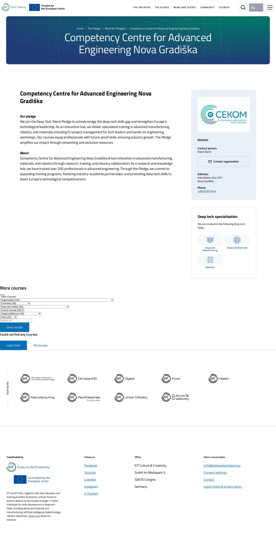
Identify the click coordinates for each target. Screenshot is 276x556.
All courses (2, 295)
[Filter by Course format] (12, 311)
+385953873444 (206, 192)
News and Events (179, 7)
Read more (34, 517)
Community (202, 7)
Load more (13, 346)
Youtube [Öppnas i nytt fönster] (90, 473)
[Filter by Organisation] (57, 301)
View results (14, 328)
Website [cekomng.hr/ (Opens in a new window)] (203, 140)
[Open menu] (270, 7)
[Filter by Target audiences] (20, 314)
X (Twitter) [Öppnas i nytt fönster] (91, 494)
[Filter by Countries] (15, 304)
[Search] (237, 7)
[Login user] (253, 7)
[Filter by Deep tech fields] (34, 308)
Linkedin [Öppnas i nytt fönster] (90, 480)
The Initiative (136, 7)
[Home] (14, 7)
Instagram (91, 487)
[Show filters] (8, 297)
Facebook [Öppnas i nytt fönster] (90, 466)
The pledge (156, 7)
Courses (218, 7)
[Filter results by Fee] (8, 318)
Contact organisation (226, 162)
